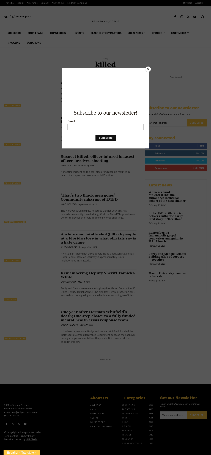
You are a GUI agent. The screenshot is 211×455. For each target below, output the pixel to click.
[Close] (148, 69)
